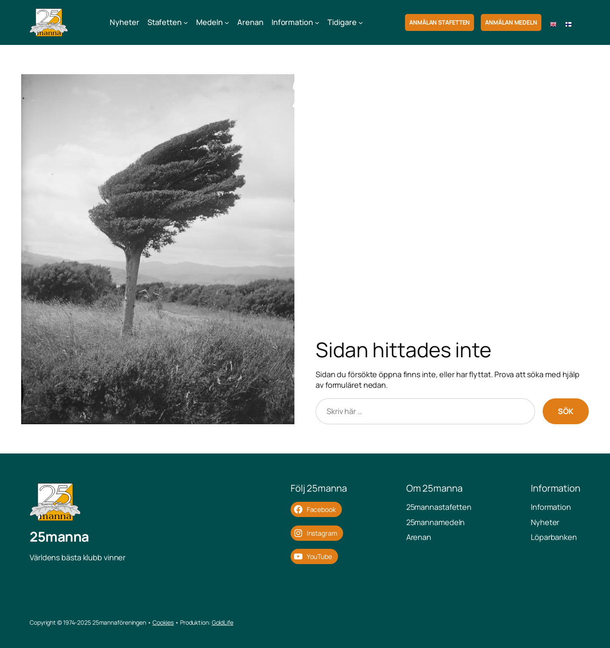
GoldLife (222, 622)
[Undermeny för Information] (317, 22)
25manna (59, 536)
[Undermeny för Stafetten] (185, 22)
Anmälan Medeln (511, 22)
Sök (566, 411)
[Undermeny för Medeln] (227, 22)
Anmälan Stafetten (439, 22)
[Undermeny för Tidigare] (360, 22)
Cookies (163, 622)
